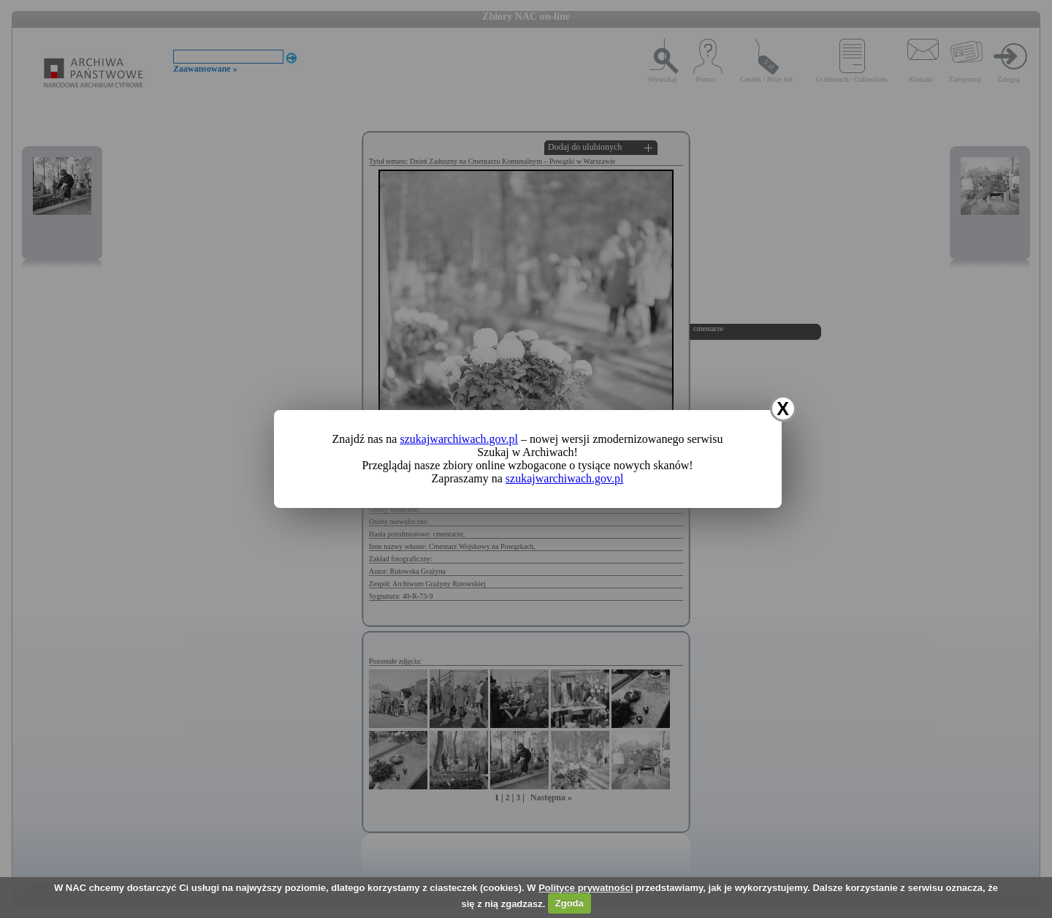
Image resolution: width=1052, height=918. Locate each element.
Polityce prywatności (585, 887)
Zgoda (569, 903)
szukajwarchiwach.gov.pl (459, 439)
